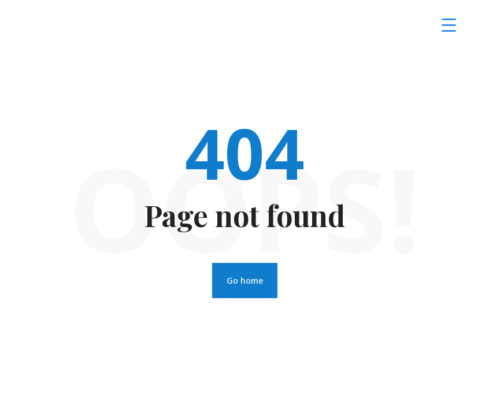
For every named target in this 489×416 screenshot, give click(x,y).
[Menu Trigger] (449, 24)
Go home (245, 280)
